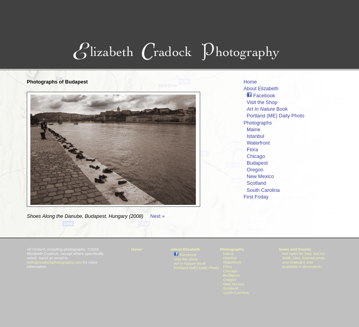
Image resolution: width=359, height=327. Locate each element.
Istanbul (255, 136)
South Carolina (263, 190)
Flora (252, 149)
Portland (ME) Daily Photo (275, 116)
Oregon (255, 170)
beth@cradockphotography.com (54, 262)
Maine (253, 129)
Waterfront (258, 143)
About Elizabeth (261, 88)
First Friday (256, 197)
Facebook (261, 95)
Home (250, 82)
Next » (157, 216)
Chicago (256, 156)
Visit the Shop (262, 102)
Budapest (257, 163)
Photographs (258, 123)
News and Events (295, 249)
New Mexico (260, 176)
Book (267, 109)
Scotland (256, 183)
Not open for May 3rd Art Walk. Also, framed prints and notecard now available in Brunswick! (303, 260)
